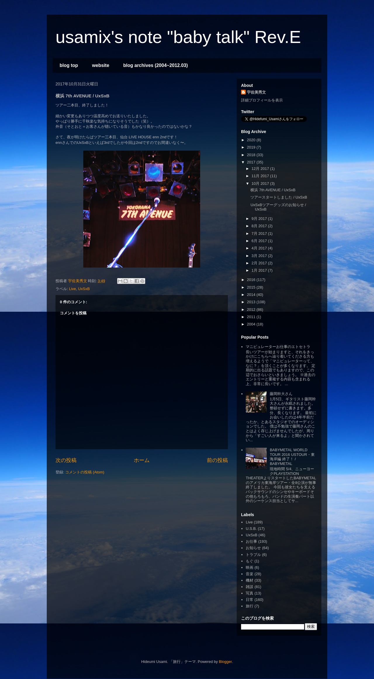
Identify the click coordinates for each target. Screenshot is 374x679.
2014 (252, 294)
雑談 (249, 587)
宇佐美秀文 (256, 92)
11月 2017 (261, 176)
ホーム (142, 460)
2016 (252, 280)
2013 (252, 302)
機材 (249, 580)
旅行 (249, 606)
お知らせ (253, 548)
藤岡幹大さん (281, 394)
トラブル (253, 554)
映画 (249, 567)
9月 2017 (260, 218)
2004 (252, 324)
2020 (252, 140)
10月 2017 (261, 183)
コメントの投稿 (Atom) (84, 472)
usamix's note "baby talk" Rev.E (178, 37)
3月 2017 (260, 256)
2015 (252, 287)
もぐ (249, 561)
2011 (252, 317)
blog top (69, 65)
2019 (252, 147)
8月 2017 (260, 226)
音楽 (249, 574)
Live (72, 289)
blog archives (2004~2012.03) (155, 65)
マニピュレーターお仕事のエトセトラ (278, 346)
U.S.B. (251, 528)
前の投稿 (217, 460)
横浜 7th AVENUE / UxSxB (272, 190)
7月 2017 (260, 233)
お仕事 (251, 541)
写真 (249, 593)
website (100, 65)
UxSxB (84, 289)
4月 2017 (260, 248)
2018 (252, 155)
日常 (249, 599)
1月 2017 (260, 270)
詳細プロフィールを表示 (262, 100)
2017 (252, 162)
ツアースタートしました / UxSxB (278, 197)
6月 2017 (260, 241)
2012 (252, 309)
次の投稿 (66, 460)
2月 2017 (260, 263)
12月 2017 (261, 168)
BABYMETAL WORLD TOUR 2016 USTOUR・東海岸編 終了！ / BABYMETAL (292, 457)
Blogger (225, 661)
